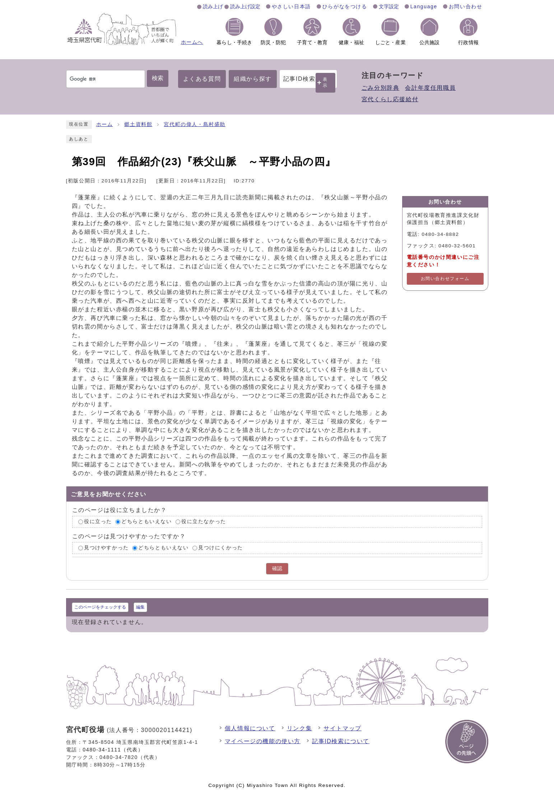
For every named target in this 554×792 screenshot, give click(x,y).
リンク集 (299, 728)
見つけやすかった (106, 547)
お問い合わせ (466, 6)
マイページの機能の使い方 (263, 741)
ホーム (104, 124)
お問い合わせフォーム (445, 278)
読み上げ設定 (245, 6)
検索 (157, 78)
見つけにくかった (220, 547)
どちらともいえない (146, 522)
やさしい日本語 (291, 6)
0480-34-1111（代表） (113, 750)
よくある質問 (202, 79)
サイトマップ (342, 728)
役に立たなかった (203, 522)
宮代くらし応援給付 (390, 99)
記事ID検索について (340, 741)
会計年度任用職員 (430, 88)
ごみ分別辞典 (381, 88)
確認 (277, 568)
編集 (140, 607)
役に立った (98, 522)
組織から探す (253, 79)
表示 (325, 82)
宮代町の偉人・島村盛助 (194, 124)
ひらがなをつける (344, 6)
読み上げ (213, 6)
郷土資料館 (138, 124)
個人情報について (250, 728)
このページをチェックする (100, 607)
